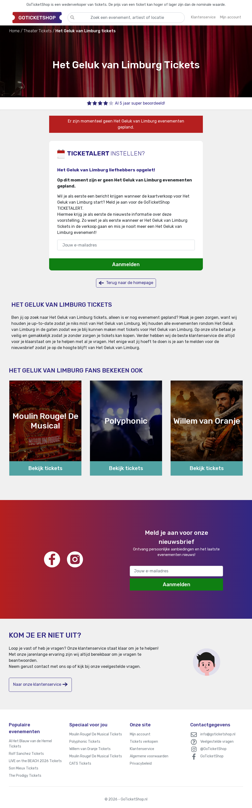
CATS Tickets (80, 763)
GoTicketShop (212, 756)
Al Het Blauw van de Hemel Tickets (30, 744)
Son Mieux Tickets (23, 768)
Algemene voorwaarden (149, 756)
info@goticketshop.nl (217, 734)
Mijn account (140, 734)
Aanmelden (126, 264)
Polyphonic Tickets (84, 741)
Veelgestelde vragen (217, 741)
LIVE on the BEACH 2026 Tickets (35, 761)
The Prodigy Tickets (25, 775)
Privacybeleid (141, 763)
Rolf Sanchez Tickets (26, 754)
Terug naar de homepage (126, 283)
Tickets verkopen (144, 741)
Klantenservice (142, 749)
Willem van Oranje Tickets (90, 749)
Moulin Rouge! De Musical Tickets (95, 734)
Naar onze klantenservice (40, 684)
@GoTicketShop (213, 749)
